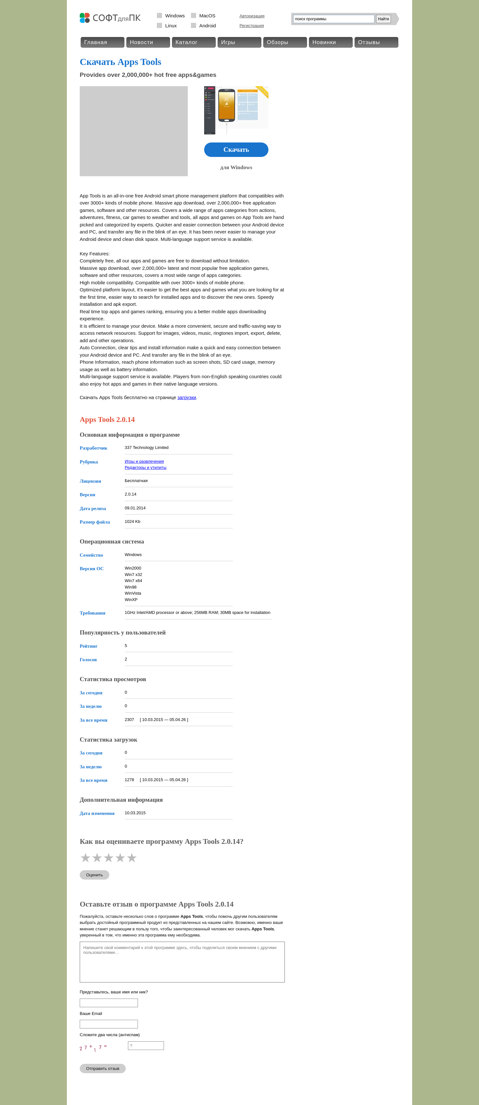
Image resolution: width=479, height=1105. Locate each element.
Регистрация (252, 25)
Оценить (94, 874)
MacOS (207, 15)
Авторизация (252, 16)
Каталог (187, 42)
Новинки (324, 42)
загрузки (186, 397)
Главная (95, 42)
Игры (228, 42)
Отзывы (369, 42)
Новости (141, 42)
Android (207, 25)
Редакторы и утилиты (146, 467)
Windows (175, 15)
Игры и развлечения (144, 461)
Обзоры (277, 42)
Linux (171, 25)
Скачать (236, 149)
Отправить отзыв (102, 1068)
